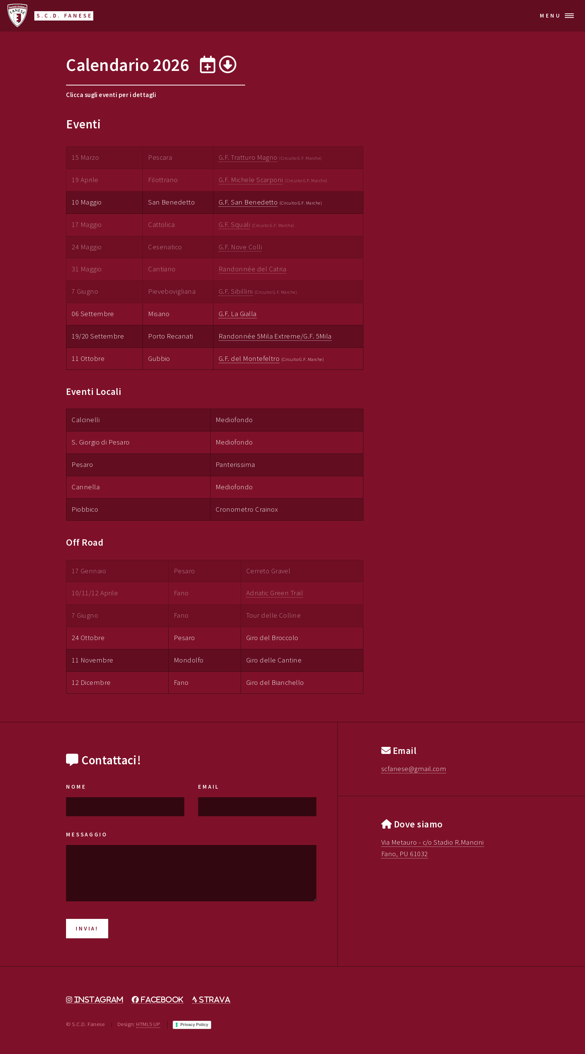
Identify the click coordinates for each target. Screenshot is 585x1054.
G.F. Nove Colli (240, 247)
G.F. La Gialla (238, 313)
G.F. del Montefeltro (249, 358)
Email (209, 786)
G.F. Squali (234, 224)
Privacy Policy (194, 1024)
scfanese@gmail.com (413, 768)
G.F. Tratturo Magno (248, 157)
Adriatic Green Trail (274, 593)
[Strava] (211, 1000)
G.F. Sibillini (236, 291)
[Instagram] (94, 1000)
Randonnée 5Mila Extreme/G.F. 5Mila (275, 336)
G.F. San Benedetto (248, 202)
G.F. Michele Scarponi (251, 179)
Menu (550, 15)
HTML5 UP (148, 1024)
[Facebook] (157, 1000)
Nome (76, 786)
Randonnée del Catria (252, 269)
